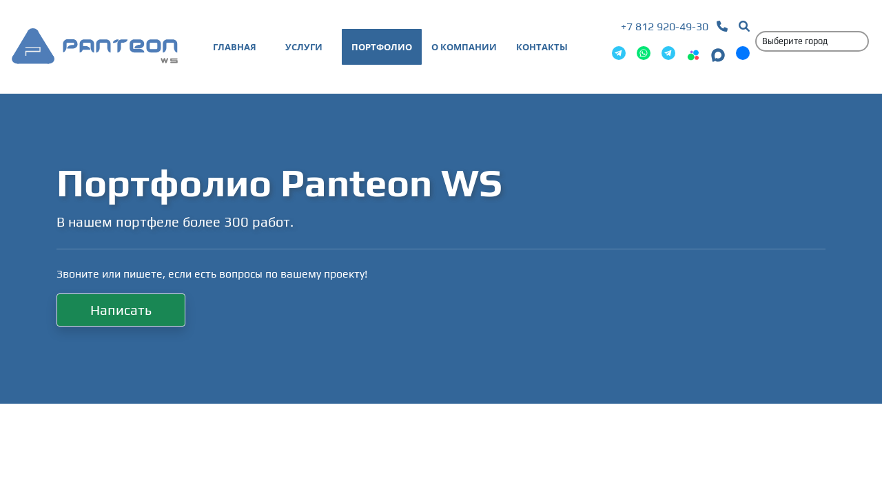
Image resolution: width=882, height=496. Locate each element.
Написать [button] (121, 310)
